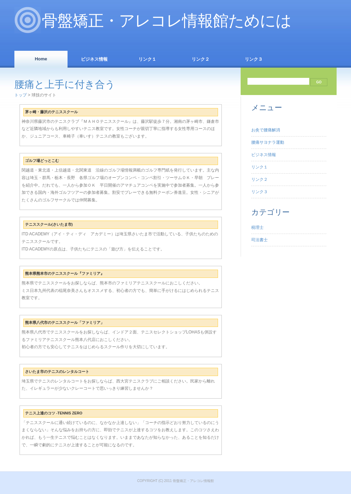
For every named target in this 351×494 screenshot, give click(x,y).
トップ (20, 95)
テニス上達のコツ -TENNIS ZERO (53, 413)
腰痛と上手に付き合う (64, 84)
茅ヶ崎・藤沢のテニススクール (51, 112)
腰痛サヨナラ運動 (267, 142)
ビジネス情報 (94, 59)
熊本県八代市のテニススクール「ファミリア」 (64, 322)
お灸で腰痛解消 (265, 130)
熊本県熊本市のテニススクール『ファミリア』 (64, 273)
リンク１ (147, 59)
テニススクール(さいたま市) (49, 224)
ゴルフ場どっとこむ (42, 160)
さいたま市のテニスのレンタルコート (57, 371)
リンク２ (200, 59)
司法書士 (259, 239)
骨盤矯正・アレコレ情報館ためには (166, 21)
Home (41, 58)
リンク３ (254, 59)
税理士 (257, 227)
